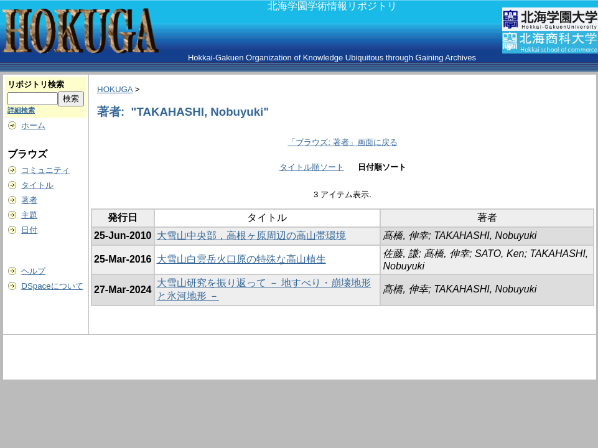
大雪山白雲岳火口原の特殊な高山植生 (241, 259)
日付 (29, 230)
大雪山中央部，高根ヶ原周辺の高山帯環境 (251, 235)
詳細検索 (21, 110)
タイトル (37, 185)
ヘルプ (33, 271)
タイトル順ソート (311, 167)
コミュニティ (45, 170)
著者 (29, 200)
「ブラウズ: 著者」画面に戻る (342, 142)
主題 (29, 215)
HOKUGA (115, 89)
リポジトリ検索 (35, 84)
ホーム (33, 125)
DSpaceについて (52, 286)
